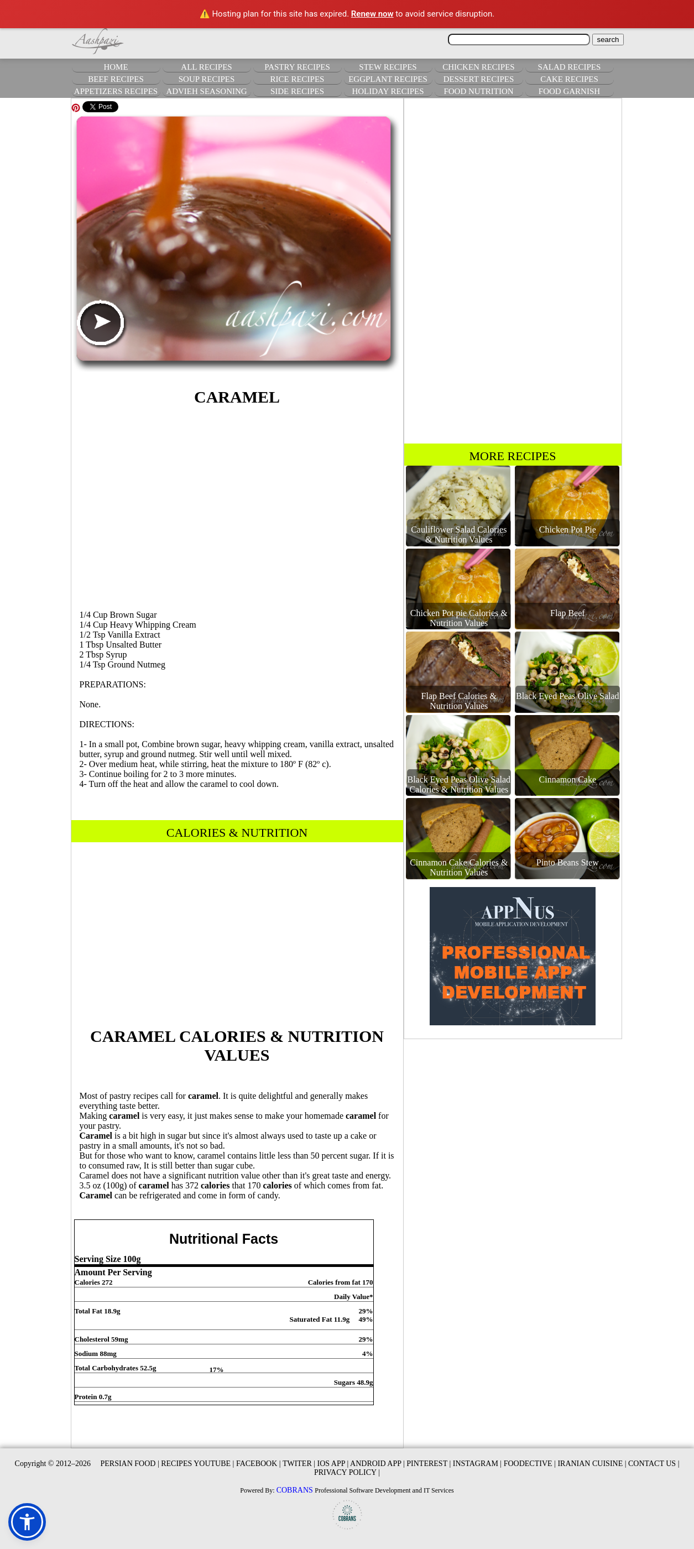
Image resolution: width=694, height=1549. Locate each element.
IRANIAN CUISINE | (591, 1463)
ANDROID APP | (377, 1463)
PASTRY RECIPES (297, 66)
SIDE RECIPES (297, 91)
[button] (27, 1522)
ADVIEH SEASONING (206, 91)
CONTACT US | (653, 1463)
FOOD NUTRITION (478, 91)
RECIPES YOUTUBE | (197, 1463)
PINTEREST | (428, 1463)
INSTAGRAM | (477, 1463)
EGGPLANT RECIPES (387, 79)
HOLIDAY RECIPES (388, 91)
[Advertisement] (237, 506)
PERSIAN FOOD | (129, 1463)
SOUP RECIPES (207, 79)
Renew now (372, 14)
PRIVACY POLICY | (347, 1472)
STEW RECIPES (387, 66)
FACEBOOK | (258, 1463)
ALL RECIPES (206, 66)
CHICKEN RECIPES (478, 66)
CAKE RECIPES (569, 79)
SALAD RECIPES (569, 66)
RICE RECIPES (297, 79)
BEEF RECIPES (115, 79)
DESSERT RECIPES (478, 79)
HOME (115, 66)
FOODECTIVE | (530, 1463)
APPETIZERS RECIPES (116, 91)
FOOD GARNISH (569, 91)
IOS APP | (333, 1463)
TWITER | (299, 1463)
